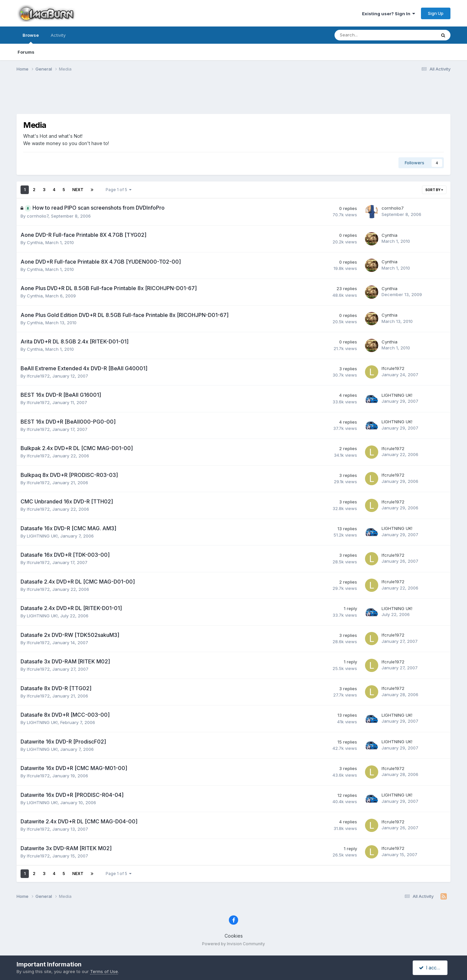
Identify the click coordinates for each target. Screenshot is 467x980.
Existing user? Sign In (388, 13)
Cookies (234, 936)
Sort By (434, 190)
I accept (431, 967)
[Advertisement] (233, 97)
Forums (26, 52)
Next (77, 189)
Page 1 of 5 (118, 189)
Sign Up (435, 13)
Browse (31, 38)
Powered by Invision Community (233, 943)
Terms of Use (104, 971)
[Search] (368, 35)
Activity (58, 35)
